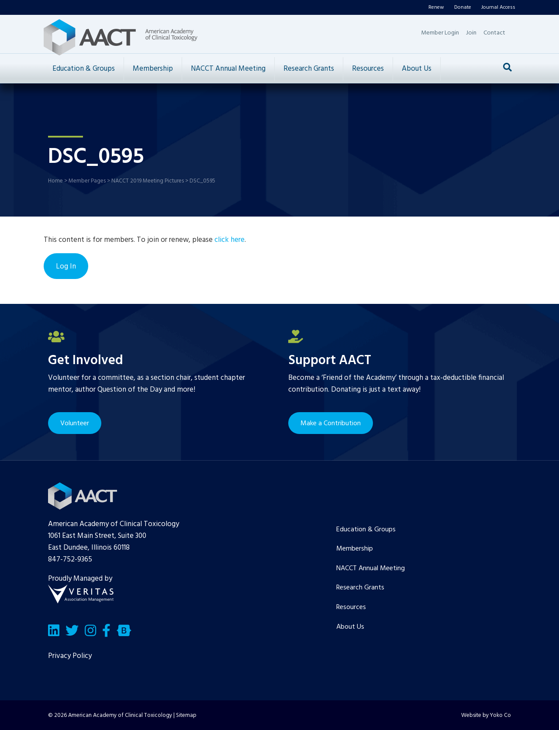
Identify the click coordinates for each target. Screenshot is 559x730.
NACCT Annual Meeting (228, 69)
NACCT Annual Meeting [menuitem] (370, 568)
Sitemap (186, 715)
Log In (66, 266)
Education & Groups (83, 69)
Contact (494, 33)
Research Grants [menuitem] (360, 587)
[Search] (507, 67)
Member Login (440, 33)
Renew (436, 7)
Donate (462, 7)
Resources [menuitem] (351, 607)
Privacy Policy (70, 656)
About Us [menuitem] (350, 627)
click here (229, 240)
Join (471, 33)
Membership (153, 69)
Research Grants (308, 69)
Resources (368, 69)
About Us (416, 69)
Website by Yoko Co (486, 715)
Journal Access (498, 7)
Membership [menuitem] (354, 548)
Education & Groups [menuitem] (366, 529)
